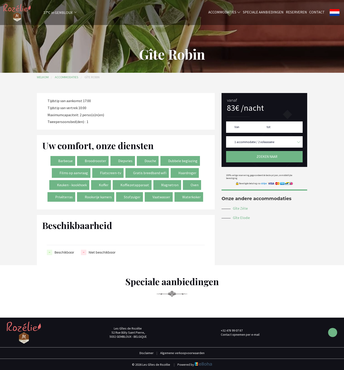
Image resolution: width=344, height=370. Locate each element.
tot (268, 127)
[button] (54, 12)
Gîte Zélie (240, 208)
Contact (317, 12)
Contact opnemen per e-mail (237, 334)
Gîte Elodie (241, 217)
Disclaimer (147, 353)
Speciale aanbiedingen (263, 12)
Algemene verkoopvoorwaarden (182, 353)
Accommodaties (224, 12)
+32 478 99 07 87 (229, 330)
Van (236, 127)
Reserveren (296, 12)
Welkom (43, 77)
